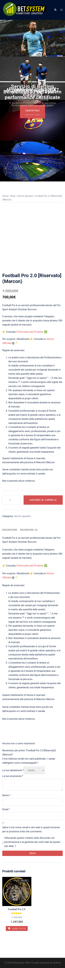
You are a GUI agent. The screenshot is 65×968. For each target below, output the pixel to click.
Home (5, 196)
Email (6, 809)
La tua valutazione (13, 770)
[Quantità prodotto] (11, 500)
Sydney (57, 962)
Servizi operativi (25, 196)
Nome (6, 795)
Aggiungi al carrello (43, 500)
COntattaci (32, 111)
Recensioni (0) (29, 530)
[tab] (9, 530)
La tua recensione (12, 776)
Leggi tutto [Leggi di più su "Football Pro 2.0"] (17, 928)
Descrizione (9, 530)
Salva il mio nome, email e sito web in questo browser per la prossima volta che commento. (31, 829)
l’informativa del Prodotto (30, 331)
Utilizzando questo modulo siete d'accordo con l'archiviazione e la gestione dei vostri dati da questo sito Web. (32, 842)
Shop (13, 196)
